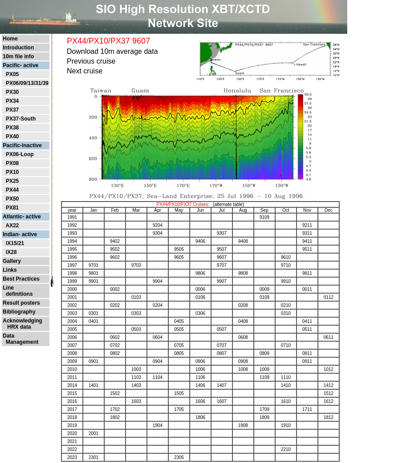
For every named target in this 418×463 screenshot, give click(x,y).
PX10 (12, 172)
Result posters (21, 303)
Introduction (18, 47)
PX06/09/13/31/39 (27, 83)
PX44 (12, 190)
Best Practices (21, 279)
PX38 (12, 128)
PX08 (12, 163)
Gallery (12, 261)
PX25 (12, 181)
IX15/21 (15, 243)
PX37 (12, 110)
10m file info (18, 56)
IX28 (11, 252)
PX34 (12, 101)
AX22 (12, 225)
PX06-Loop (20, 154)
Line (8, 288)
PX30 (12, 92)
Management (20, 342)
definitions (17, 294)
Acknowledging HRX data (22, 324)
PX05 (12, 74)
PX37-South (21, 119)
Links (9, 270)
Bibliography (19, 312)
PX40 (12, 136)
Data (8, 336)
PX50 (12, 199)
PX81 (12, 208)
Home (10, 39)
